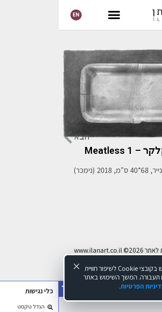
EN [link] (17, 15)
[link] (122, 15)
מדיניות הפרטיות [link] (84, 286)
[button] (55, 15)
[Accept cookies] (18, 266)
